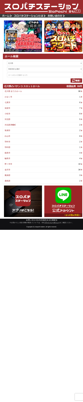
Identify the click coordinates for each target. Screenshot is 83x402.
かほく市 (43, 96)
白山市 (43, 136)
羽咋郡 (43, 147)
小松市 (43, 113)
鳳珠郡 (43, 175)
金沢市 (43, 169)
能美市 (43, 152)
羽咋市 (43, 141)
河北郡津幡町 (43, 124)
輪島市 (43, 158)
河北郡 (43, 119)
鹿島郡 (43, 180)
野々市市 (43, 164)
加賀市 (43, 108)
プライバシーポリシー (52, 222)
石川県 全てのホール (43, 91)
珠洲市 (43, 130)
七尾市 (43, 102)
